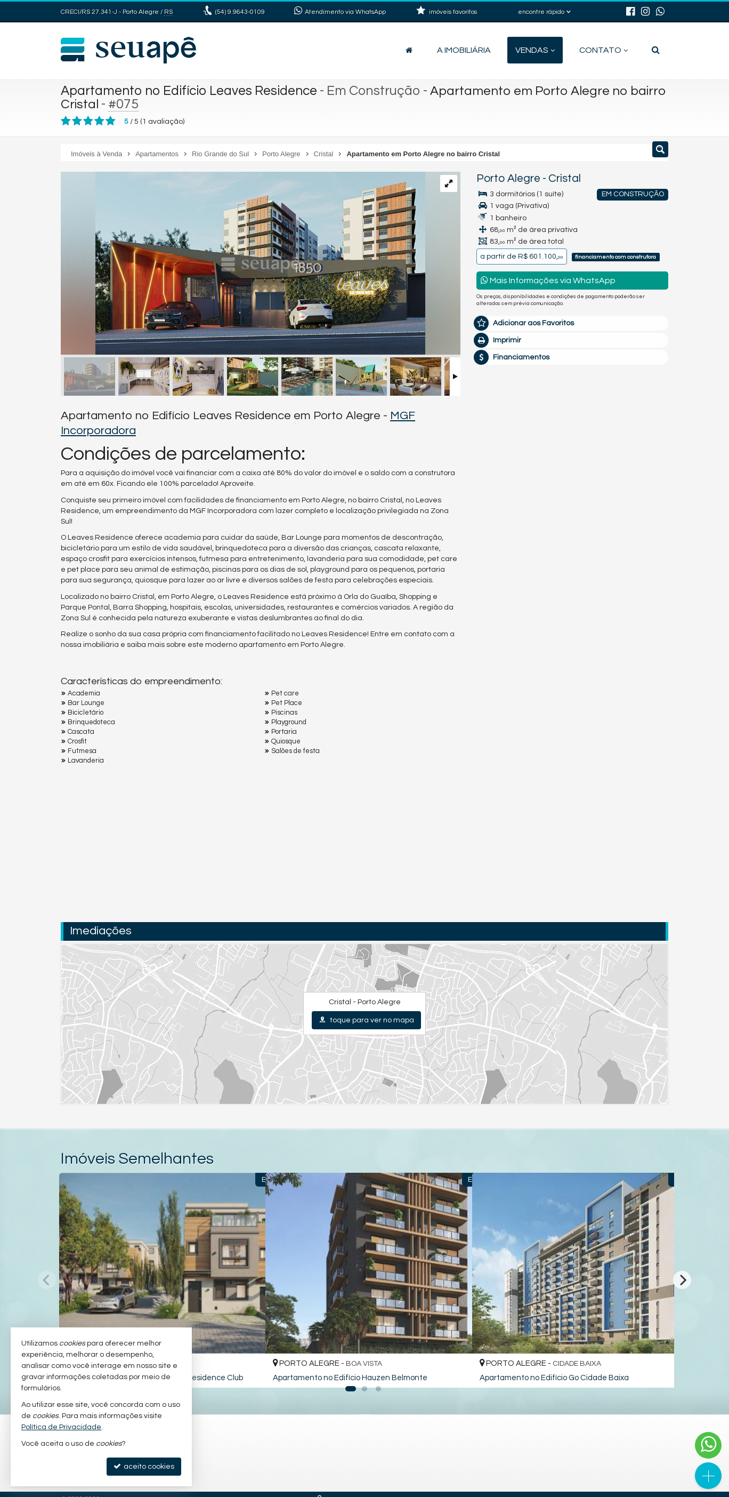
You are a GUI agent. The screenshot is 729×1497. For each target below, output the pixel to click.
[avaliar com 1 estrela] (66, 121)
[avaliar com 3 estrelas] (88, 121)
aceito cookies (144, 1466)
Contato (603, 50)
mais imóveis (573, 564)
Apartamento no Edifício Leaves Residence (191, 91)
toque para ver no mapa (366, 1020)
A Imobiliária (464, 50)
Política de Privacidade (61, 1427)
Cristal (564, 178)
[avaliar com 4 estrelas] (99, 121)
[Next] (682, 1280)
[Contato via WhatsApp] (708, 1445)
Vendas (535, 50)
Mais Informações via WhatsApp (548, 280)
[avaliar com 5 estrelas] (111, 121)
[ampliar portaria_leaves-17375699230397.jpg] (243, 264)
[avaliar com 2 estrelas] (77, 121)
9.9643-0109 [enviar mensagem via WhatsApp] (240, 12)
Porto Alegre (508, 178)
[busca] (656, 50)
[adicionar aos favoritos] (246, 1370)
